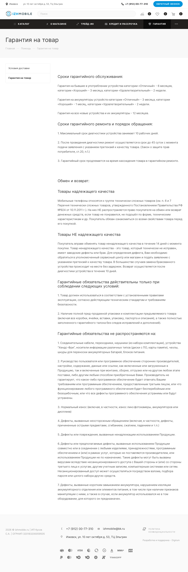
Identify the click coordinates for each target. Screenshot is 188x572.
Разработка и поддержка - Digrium (161, 540)
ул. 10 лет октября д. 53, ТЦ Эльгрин (43, 4)
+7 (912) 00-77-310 (136, 4)
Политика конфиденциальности (162, 530)
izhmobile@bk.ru (114, 528)
